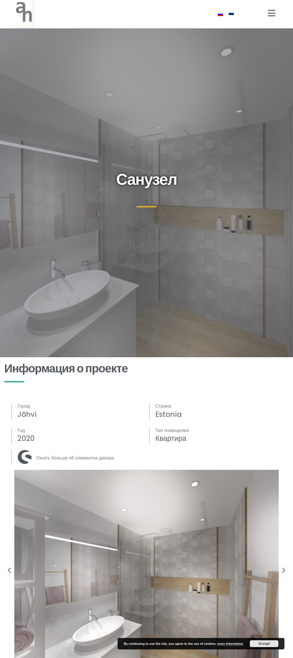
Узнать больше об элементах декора (75, 458)
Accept (264, 644)
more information (230, 643)
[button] (9, 569)
